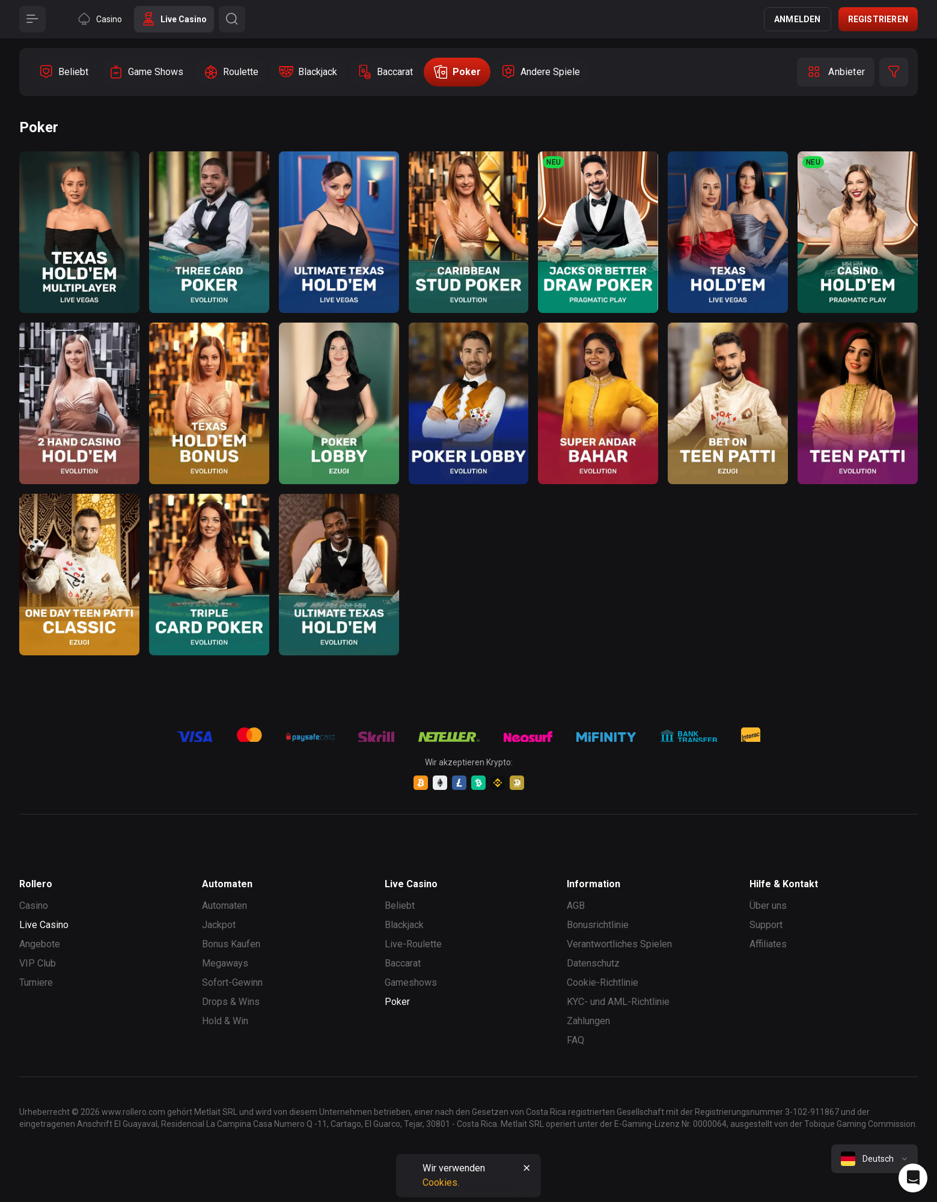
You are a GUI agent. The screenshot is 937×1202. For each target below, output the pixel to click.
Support (766, 924)
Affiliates (768, 944)
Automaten (224, 905)
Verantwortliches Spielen (619, 944)
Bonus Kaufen (231, 944)
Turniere (36, 982)
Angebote (39, 944)
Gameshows (411, 982)
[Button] (32, 19)
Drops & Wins (231, 1001)
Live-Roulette (413, 944)
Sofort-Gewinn (232, 982)
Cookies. (441, 1182)
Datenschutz (593, 963)
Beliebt (400, 905)
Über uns (768, 905)
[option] (64, 72)
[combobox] (874, 1158)
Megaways (225, 963)
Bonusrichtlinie (598, 924)
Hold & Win (225, 1021)
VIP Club (37, 963)
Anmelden (797, 19)
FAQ (575, 1040)
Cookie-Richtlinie (602, 982)
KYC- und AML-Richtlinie (618, 1001)
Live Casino (44, 924)
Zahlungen (588, 1021)
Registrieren (878, 19)
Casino (33, 905)
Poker (397, 1001)
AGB (576, 905)
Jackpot (219, 924)
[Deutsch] (874, 1158)
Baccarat (403, 963)
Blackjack (404, 924)
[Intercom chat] (913, 1178)
